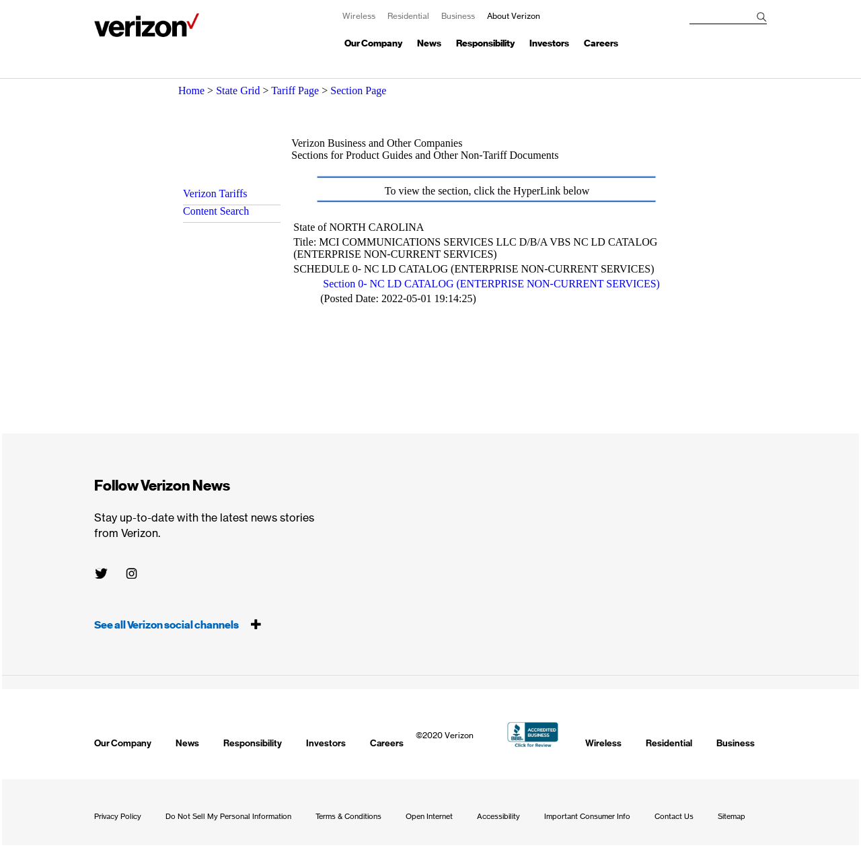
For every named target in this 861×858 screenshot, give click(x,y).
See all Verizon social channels (178, 625)
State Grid (238, 90)
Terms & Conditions (348, 816)
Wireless (358, 16)
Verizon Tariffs (215, 193)
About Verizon (146, 25)
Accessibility (498, 816)
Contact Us (674, 816)
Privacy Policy (117, 816)
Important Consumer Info (587, 816)
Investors (549, 43)
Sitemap (731, 816)
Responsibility (485, 43)
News (429, 43)
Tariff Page (295, 90)
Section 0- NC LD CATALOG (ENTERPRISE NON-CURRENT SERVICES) (491, 283)
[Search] (762, 17)
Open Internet (429, 816)
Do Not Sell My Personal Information (228, 816)
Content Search (216, 211)
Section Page (358, 90)
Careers (601, 43)
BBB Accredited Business (533, 734)
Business (458, 16)
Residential (408, 16)
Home (191, 90)
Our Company (373, 43)
